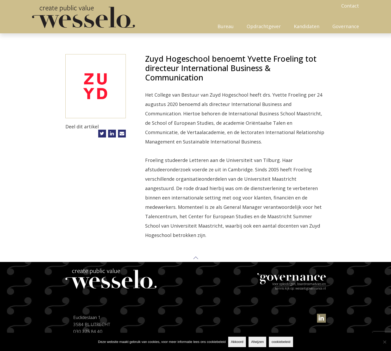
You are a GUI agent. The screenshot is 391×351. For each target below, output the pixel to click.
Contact (350, 6)
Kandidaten (306, 26)
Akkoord (237, 342)
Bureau (226, 26)
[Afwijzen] (384, 341)
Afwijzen (257, 342)
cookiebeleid (280, 342)
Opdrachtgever (264, 26)
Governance (345, 26)
